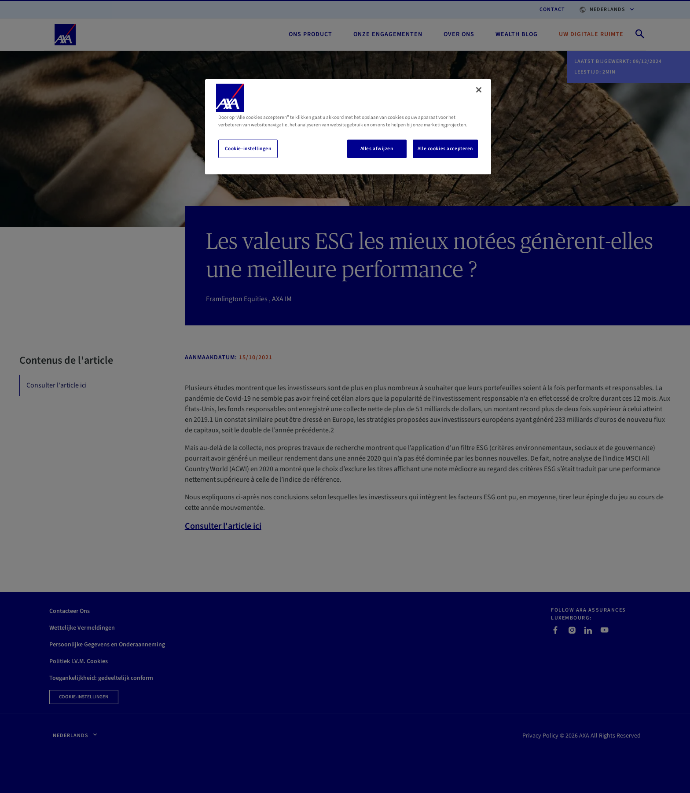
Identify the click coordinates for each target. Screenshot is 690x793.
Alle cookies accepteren (445, 148)
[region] (348, 126)
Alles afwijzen (376, 148)
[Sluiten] (478, 90)
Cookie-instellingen (248, 148)
